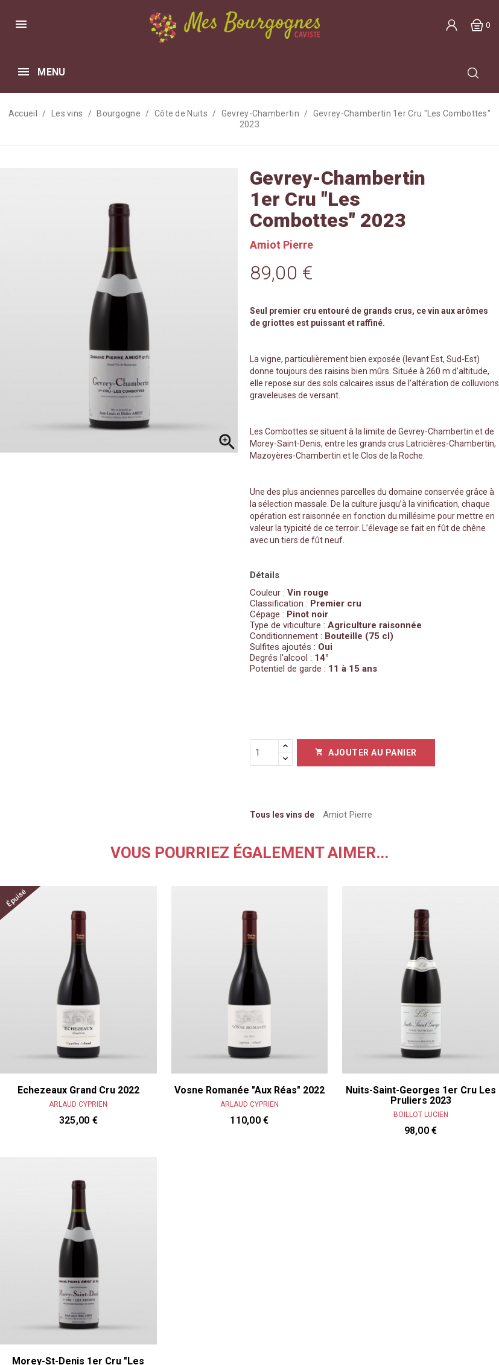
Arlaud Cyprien (78, 1104)
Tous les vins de (282, 814)
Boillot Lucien (420, 1114)
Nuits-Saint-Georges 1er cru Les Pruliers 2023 (421, 1095)
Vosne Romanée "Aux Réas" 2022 (249, 1090)
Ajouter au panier (366, 752)
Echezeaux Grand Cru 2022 (78, 1090)
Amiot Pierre (281, 244)
